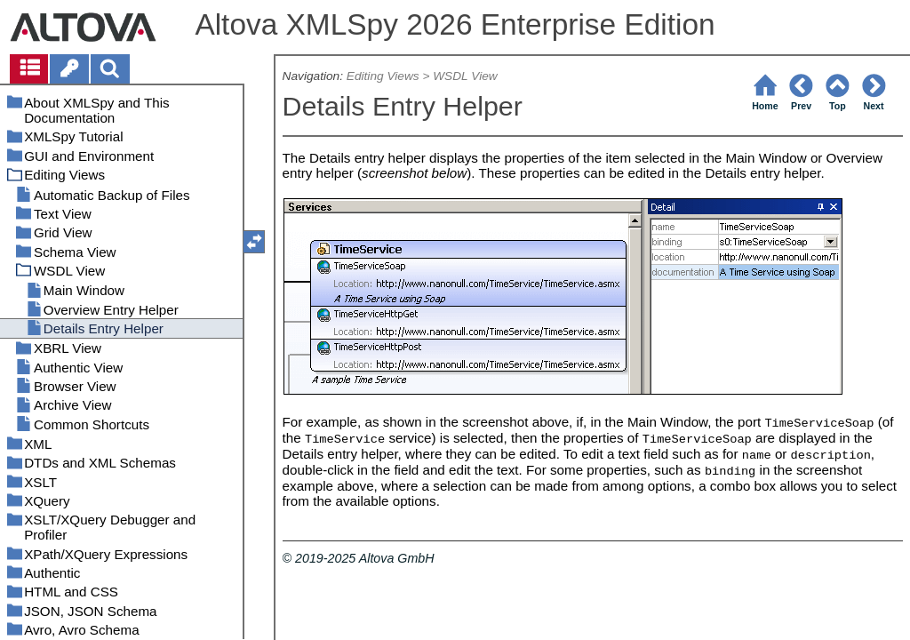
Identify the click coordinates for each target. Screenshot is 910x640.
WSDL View (465, 76)
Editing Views (383, 76)
